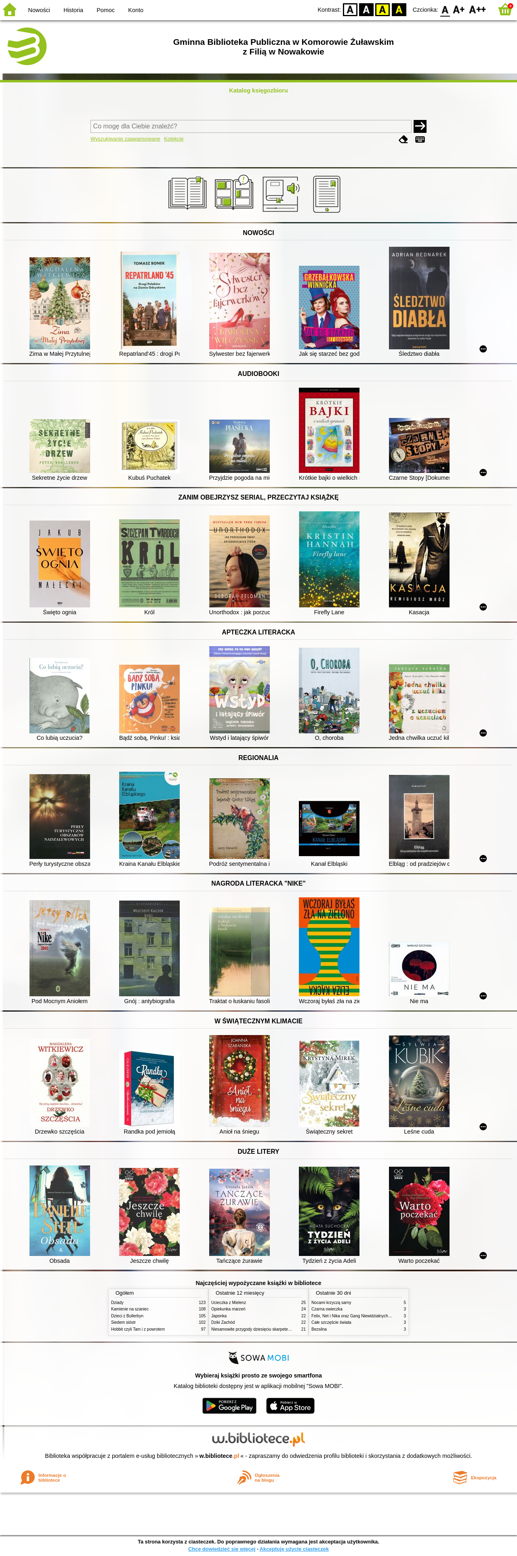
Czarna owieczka (327, 1309)
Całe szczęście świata (331, 1322)
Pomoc (106, 10)
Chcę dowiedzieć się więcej (221, 1549)
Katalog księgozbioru (258, 90)
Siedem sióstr (123, 1322)
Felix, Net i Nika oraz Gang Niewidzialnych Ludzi (355, 1316)
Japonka (219, 1316)
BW (366, 9)
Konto (135, 10)
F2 (477, 9)
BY (399, 9)
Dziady (117, 1302)
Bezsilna (319, 1329)
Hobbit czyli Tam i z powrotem (138, 1329)
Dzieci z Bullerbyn (127, 1316)
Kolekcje (173, 139)
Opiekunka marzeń (228, 1309)
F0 (445, 9)
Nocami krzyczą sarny (331, 1302)
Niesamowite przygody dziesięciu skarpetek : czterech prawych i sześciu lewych (283, 1329)
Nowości (39, 10)
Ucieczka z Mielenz (228, 1302)
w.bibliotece (220, 1456)
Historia (73, 10)
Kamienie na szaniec (130, 1309)
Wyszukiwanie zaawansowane (125, 139)
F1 (459, 9)
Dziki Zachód (223, 1322)
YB (382, 9)
